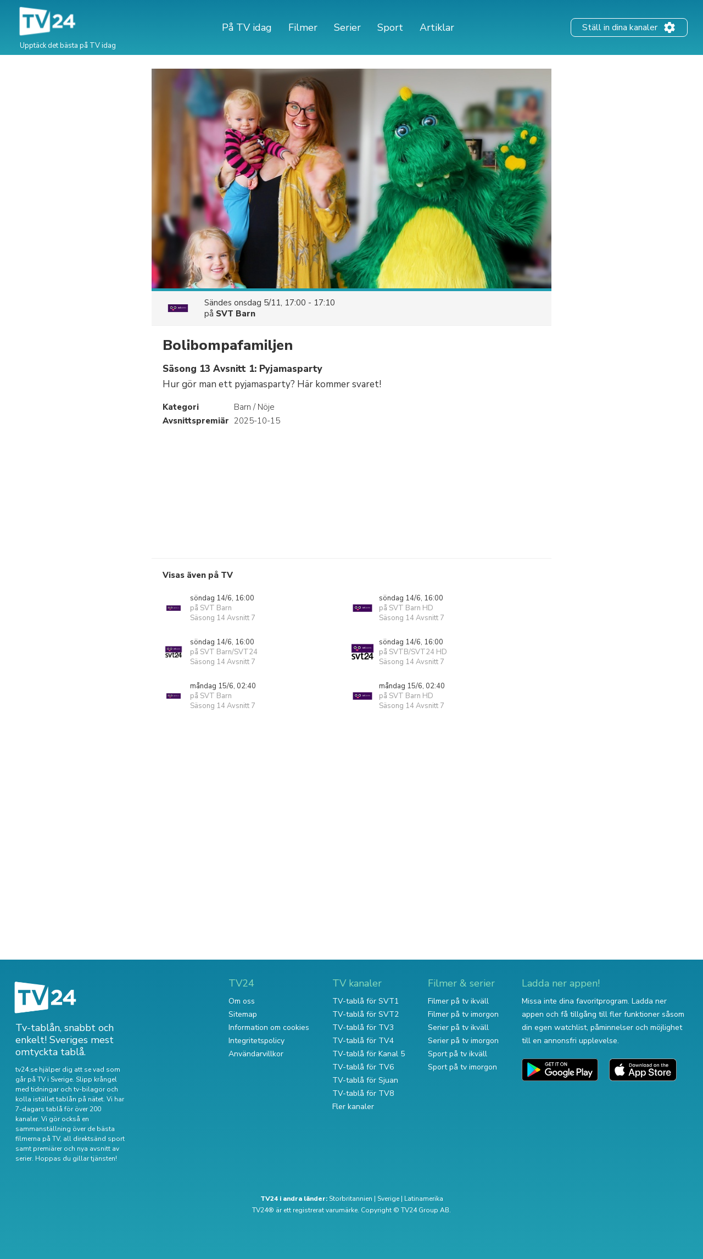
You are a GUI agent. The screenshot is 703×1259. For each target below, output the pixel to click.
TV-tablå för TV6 (363, 1067)
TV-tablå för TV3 (363, 1027)
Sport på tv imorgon (462, 1067)
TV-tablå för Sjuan (365, 1080)
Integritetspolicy (256, 1040)
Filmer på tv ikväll (458, 1001)
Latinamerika (423, 1198)
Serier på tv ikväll (458, 1027)
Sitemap (242, 1014)
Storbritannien (350, 1198)
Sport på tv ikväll (457, 1054)
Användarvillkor (255, 1054)
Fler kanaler (353, 1106)
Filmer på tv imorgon (463, 1014)
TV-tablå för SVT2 (365, 1014)
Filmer (302, 27)
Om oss (241, 1001)
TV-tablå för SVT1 (365, 1001)
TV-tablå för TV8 (363, 1093)
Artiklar (437, 27)
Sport (390, 27)
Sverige (388, 1198)
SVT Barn (235, 313)
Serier (347, 27)
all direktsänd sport (94, 1138)
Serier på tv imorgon (463, 1040)
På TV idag (247, 27)
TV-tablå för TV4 (363, 1040)
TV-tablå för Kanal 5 (368, 1054)
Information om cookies (268, 1027)
